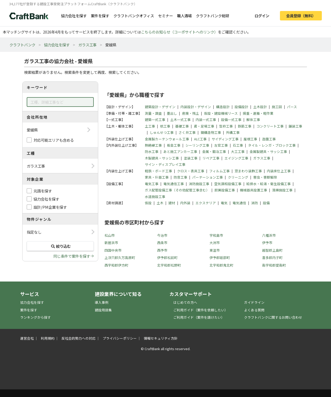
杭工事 (165, 126)
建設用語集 (103, 309)
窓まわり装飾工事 (248, 170)
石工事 (238, 145)
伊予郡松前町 (167, 257)
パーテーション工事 (207, 177)
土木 (160, 202)
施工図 (277, 106)
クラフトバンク (22, 44)
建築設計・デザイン (160, 106)
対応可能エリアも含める (54, 140)
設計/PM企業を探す (50, 207)
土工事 (150, 126)
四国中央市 (113, 250)
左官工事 (221, 145)
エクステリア (205, 202)
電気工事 (151, 183)
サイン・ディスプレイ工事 (165, 164)
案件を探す (100, 15)
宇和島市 (216, 235)
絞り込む (60, 246)
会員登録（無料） (301, 15)
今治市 (162, 235)
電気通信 (239, 202)
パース (292, 106)
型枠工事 (226, 126)
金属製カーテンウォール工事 (167, 138)
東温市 (214, 250)
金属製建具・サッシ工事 (268, 151)
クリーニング (238, 177)
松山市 (109, 235)
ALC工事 (200, 138)
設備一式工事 (231, 119)
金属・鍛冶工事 (214, 151)
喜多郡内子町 (272, 257)
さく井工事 (187, 132)
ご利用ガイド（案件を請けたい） (198, 317)
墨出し (172, 113)
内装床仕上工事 (279, 170)
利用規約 (47, 338)
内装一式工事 (206, 119)
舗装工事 (295, 126)
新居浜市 (111, 242)
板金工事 (173, 145)
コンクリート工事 (270, 126)
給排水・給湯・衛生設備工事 (268, 183)
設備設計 (241, 106)
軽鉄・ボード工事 (158, 170)
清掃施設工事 (282, 190)
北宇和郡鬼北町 (221, 265)
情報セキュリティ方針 (161, 338)
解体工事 (253, 119)
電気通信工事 (173, 183)
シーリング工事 (197, 145)
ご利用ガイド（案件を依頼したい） (200, 309)
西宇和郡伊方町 (116, 265)
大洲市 (214, 242)
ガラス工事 (87, 44)
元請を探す (43, 191)
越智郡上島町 (272, 250)
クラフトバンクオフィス (133, 15)
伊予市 (267, 242)
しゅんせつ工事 (162, 132)
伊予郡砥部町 (219, 257)
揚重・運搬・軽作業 (258, 113)
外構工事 (233, 132)
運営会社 (27, 338)
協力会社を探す (74, 15)
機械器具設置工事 (253, 190)
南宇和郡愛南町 (274, 265)
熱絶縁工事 (153, 145)
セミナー (165, 15)
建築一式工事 (155, 119)
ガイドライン (254, 302)
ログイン (262, 15)
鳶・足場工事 (204, 126)
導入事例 (101, 302)
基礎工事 (182, 126)
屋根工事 (250, 138)
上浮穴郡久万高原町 (119, 257)
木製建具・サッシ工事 (162, 158)
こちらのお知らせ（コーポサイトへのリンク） (179, 32)
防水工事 (151, 151)
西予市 (162, 250)
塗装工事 (190, 158)
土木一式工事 (180, 119)
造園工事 (269, 138)
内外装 (185, 202)
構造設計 (223, 106)
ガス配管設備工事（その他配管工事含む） (177, 190)
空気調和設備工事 (227, 183)
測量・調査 (153, 113)
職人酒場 (184, 15)
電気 (224, 202)
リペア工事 (210, 158)
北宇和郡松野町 (169, 265)
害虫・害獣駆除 (265, 177)
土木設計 (260, 106)
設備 (266, 202)
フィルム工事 (219, 170)
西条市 (162, 242)
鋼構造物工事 (211, 132)
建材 (171, 202)
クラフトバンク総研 (212, 15)
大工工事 (238, 151)
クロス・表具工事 (190, 170)
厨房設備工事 (224, 190)
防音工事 (180, 177)
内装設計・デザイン (195, 106)
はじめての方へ (185, 302)
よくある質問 (254, 309)
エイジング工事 (236, 158)
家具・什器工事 (157, 177)
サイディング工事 (225, 138)
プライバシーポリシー (120, 338)
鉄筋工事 (244, 126)
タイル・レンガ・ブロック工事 (272, 145)
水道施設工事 (155, 196)
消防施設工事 (199, 183)
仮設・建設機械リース (221, 113)
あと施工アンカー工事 (180, 151)
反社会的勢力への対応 (79, 338)
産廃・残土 (190, 113)
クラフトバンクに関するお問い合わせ (273, 317)
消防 (254, 202)
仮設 (148, 202)
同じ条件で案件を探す (71, 256)
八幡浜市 (269, 235)
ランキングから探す (35, 317)
